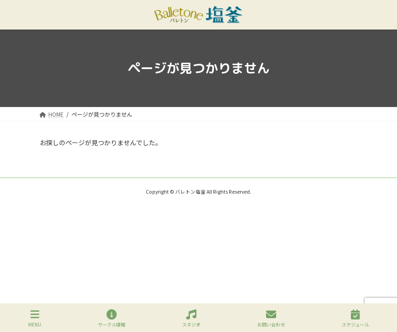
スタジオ (191, 318)
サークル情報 (111, 318)
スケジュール (355, 318)
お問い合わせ (271, 318)
